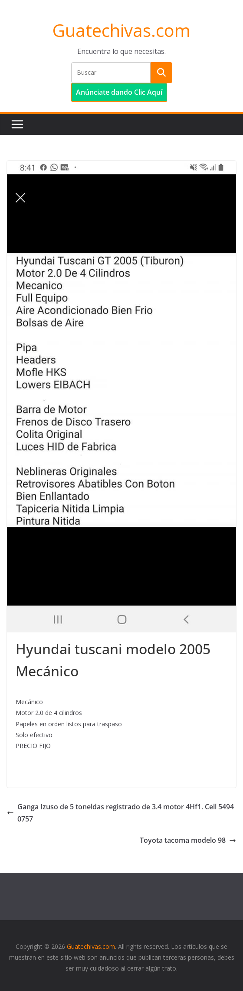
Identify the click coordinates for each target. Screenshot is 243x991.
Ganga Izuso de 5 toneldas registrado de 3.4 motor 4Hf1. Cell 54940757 (120, 813)
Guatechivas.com (121, 30)
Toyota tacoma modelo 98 (188, 840)
